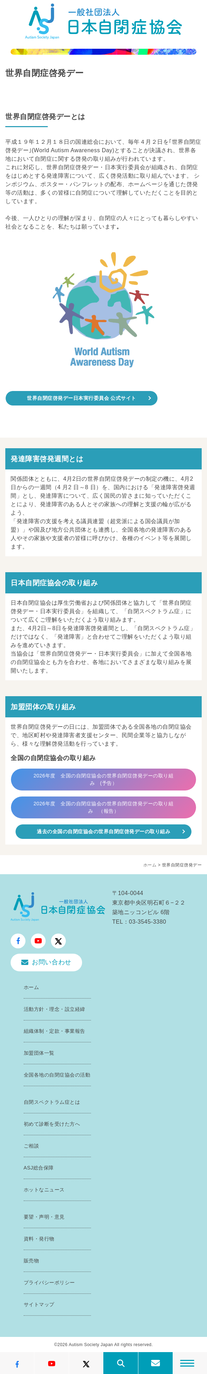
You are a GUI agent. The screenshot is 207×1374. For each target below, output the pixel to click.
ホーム (150, 865)
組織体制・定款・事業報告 (54, 1031)
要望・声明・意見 (44, 1217)
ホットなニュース (44, 1189)
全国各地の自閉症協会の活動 (57, 1075)
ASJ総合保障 (39, 1168)
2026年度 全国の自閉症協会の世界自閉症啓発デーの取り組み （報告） (104, 807)
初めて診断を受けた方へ (52, 1124)
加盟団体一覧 (39, 1053)
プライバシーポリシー (49, 1282)
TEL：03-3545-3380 (139, 922)
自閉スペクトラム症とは (52, 1102)
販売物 (31, 1260)
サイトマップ (39, 1304)
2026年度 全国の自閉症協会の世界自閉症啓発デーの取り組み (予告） (104, 779)
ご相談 (31, 1146)
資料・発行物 (39, 1239)
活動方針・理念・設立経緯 (54, 1009)
